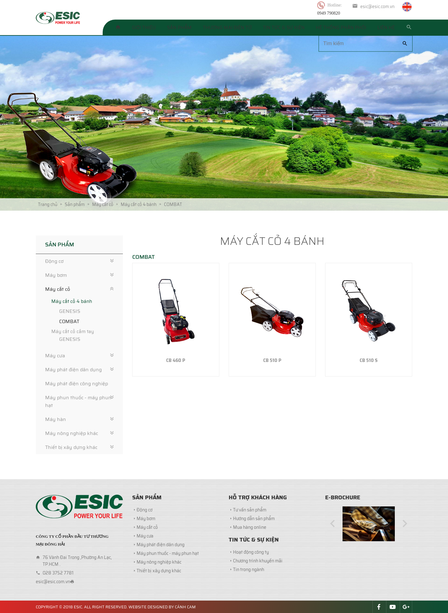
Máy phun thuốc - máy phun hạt (78, 401)
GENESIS (69, 311)
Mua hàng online (249, 527)
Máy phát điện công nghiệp (76, 383)
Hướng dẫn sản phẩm (254, 518)
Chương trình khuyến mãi (257, 560)
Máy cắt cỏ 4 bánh (71, 301)
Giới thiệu (144, 27)
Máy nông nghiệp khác (71, 433)
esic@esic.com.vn (377, 6)
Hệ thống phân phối (341, 27)
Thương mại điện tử (227, 27)
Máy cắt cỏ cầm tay (72, 331)
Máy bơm (56, 275)
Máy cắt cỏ (57, 289)
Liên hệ (386, 27)
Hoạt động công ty (251, 552)
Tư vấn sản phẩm (249, 509)
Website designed (148, 607)
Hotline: (335, 5)
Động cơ (54, 261)
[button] (332, 523)
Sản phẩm (179, 27)
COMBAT (69, 321)
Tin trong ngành (248, 569)
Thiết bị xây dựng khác (71, 447)
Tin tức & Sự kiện (284, 27)
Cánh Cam (185, 607)
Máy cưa (55, 355)
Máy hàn (55, 419)
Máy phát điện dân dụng (73, 369)
